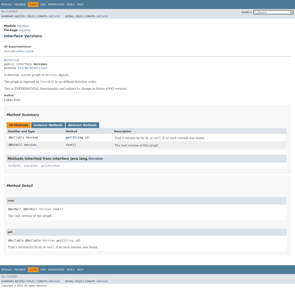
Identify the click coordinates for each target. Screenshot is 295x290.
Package (20, 4)
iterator (30, 165)
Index (71, 4)
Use (43, 4)
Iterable (11, 51)
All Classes (9, 11)
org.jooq (22, 25)
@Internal (12, 60)
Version (26, 51)
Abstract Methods (82, 125)
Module (6, 4)
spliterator (50, 165)
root (69, 144)
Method (54, 16)
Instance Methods (48, 125)
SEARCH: (247, 12)
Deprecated (56, 4)
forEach (14, 165)
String (78, 137)
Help (80, 4)
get (68, 137)
